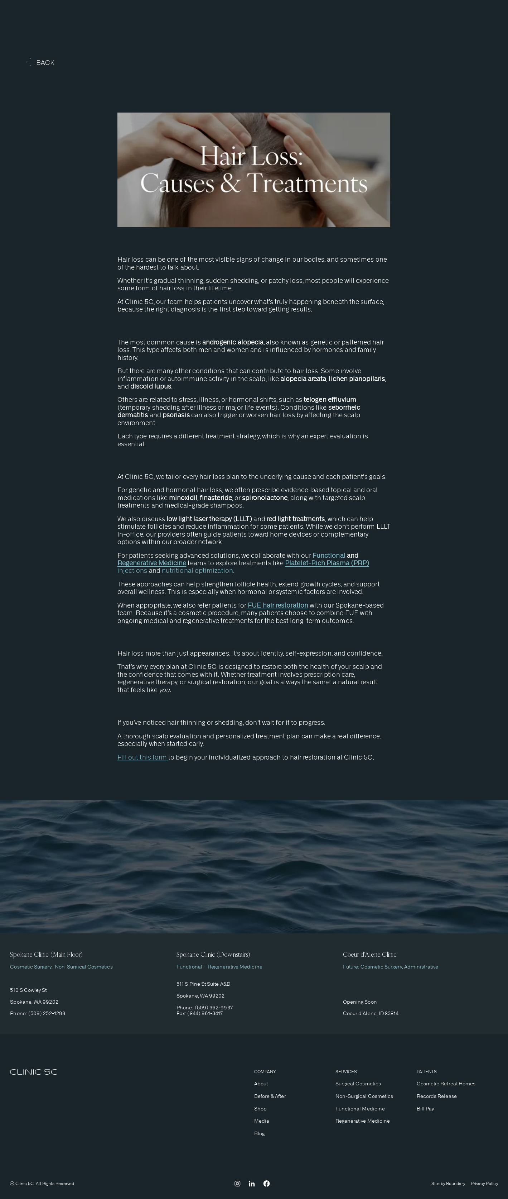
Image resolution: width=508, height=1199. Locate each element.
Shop (260, 1109)
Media (261, 1121)
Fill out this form (143, 757)
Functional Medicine (360, 1109)
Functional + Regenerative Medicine (219, 967)
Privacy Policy (484, 1183)
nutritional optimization (197, 570)
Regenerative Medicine (362, 1121)
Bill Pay (425, 1109)
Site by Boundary (448, 1183)
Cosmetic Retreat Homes (446, 1083)
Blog (259, 1133)
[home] (33, 1072)
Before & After (270, 1096)
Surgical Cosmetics (358, 1083)
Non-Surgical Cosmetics (83, 967)
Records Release (437, 1096)
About (261, 1083)
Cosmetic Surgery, (31, 967)
